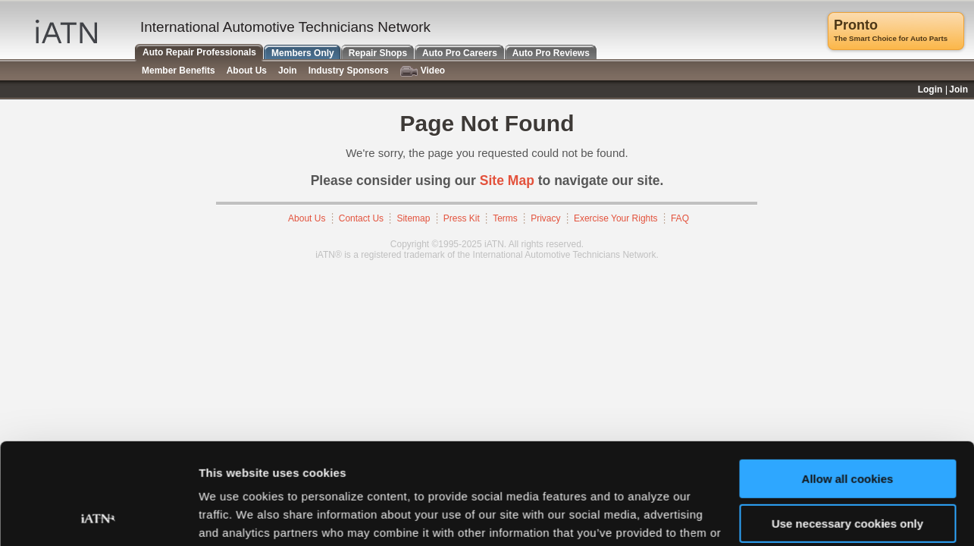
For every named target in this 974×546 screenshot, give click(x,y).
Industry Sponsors (348, 70)
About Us (306, 218)
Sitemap (413, 218)
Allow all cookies (848, 384)
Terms (505, 218)
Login (930, 89)
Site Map (507, 180)
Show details (234, 516)
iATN (66, 31)
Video (422, 71)
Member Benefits (178, 70)
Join (287, 70)
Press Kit (461, 218)
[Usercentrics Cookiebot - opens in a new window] (98, 516)
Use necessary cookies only (847, 428)
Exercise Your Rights (616, 218)
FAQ (680, 218)
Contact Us (361, 218)
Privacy (545, 218)
